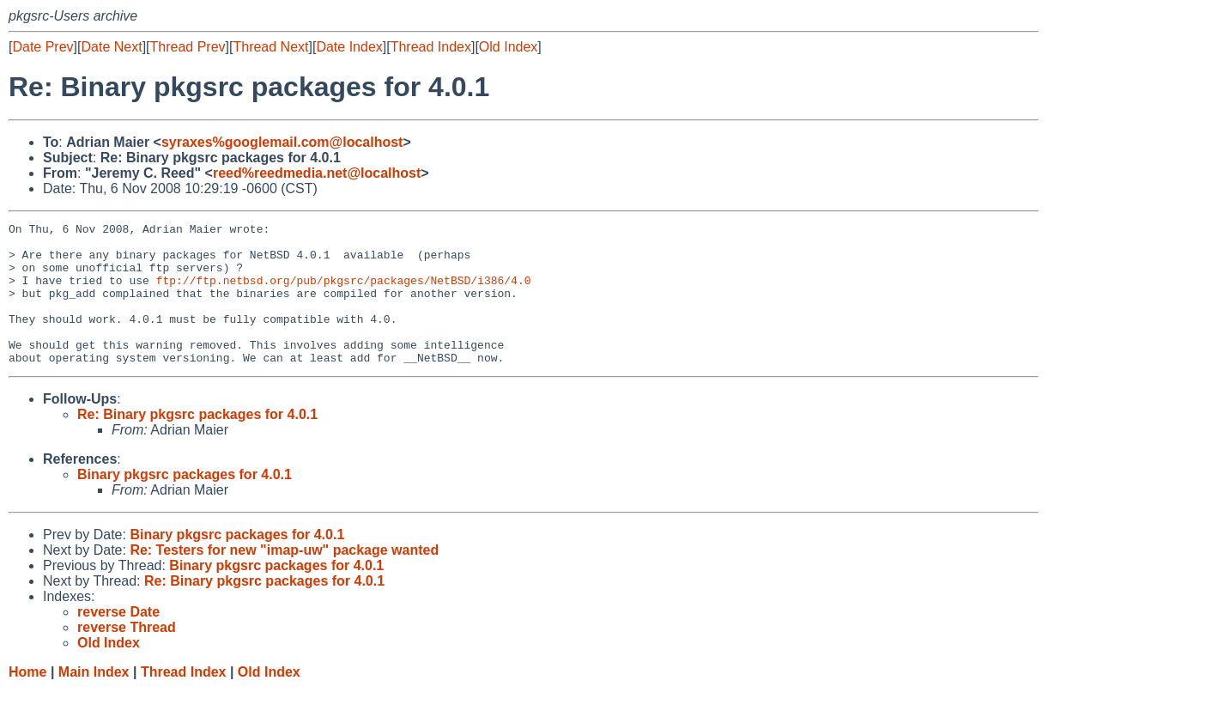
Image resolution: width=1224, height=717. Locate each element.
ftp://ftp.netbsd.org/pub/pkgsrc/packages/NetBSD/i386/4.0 (343, 293)
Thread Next (270, 46)
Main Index (94, 700)
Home (27, 700)
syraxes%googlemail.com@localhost (282, 142)
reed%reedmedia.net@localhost (317, 173)
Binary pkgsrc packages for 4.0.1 (184, 502)
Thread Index (431, 46)
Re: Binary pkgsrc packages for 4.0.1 (197, 442)
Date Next (111, 46)
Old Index (508, 46)
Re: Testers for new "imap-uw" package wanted (284, 578)
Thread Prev (188, 46)
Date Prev (42, 46)
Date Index (349, 46)
